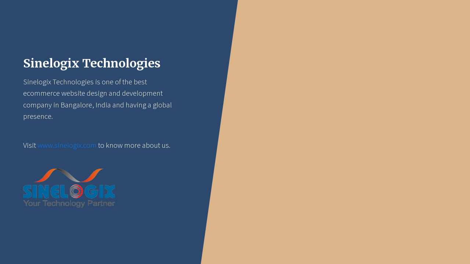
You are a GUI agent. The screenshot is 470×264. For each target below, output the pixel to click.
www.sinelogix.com (67, 145)
